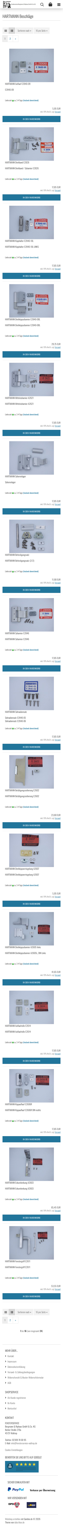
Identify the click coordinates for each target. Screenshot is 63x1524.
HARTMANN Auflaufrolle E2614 (18, 1025)
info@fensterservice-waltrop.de (24, 1443)
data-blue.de (19, 1522)
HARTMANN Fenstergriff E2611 (17, 1261)
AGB (9, 1383)
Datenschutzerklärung (16, 1366)
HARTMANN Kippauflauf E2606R (18, 1104)
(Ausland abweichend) (30, 100)
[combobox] (24, 30)
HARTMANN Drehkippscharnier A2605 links (23, 947)
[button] (6, 30)
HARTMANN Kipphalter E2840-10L (19, 241)
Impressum (12, 1361)
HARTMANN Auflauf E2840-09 (17, 83)
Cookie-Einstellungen (14, 1450)
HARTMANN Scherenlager (15, 476)
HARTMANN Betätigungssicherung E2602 (22, 790)
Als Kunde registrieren (17, 1397)
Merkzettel (12, 1408)
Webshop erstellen (12, 1519)
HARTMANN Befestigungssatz (17, 554)
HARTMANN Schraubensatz (16, 711)
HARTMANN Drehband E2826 (17, 162)
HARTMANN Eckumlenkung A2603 (19, 1182)
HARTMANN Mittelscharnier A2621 (19, 398)
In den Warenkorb (31, 119)
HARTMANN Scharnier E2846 (17, 633)
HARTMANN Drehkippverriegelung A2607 (22, 868)
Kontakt (11, 1356)
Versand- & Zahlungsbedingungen (21, 1372)
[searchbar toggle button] (42, 4)
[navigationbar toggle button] (59, 4)
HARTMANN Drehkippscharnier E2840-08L (22, 319)
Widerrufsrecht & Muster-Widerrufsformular (26, 1377)
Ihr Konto (11, 1403)
